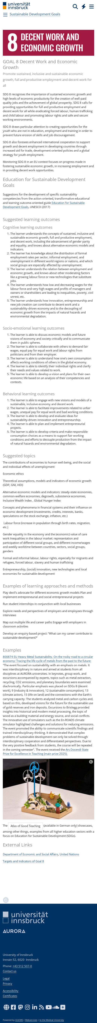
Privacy (7, 983)
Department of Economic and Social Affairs (30, 854)
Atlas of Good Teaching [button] (25, 826)
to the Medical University (51, 1020)
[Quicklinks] (84, 6)
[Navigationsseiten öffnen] (5, 14)
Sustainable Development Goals (35, 14)
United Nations (69, 854)
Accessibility (10, 991)
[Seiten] (91, 6)
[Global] (82, 6)
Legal (6, 978)
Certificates (10, 996)
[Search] (75, 6)
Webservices (31, 1020)
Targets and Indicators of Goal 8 (23, 861)
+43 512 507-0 (22, 966)
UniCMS (19, 1020)
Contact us (9, 971)
